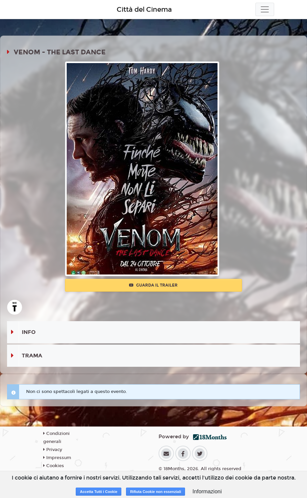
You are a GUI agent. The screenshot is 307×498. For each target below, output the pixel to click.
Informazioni (207, 491)
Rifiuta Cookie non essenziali (155, 492)
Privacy (52, 449)
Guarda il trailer (153, 285)
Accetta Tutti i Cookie (98, 492)
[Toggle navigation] (264, 9)
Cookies (53, 465)
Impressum (57, 457)
